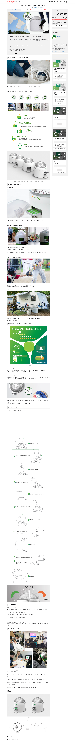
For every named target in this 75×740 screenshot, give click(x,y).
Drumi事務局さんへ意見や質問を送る (58, 51)
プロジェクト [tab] (14, 9)
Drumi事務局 (35, 7)
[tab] (28, 10)
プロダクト (41, 7)
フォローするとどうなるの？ (60, 27)
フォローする (59, 25)
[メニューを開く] (66, 2)
